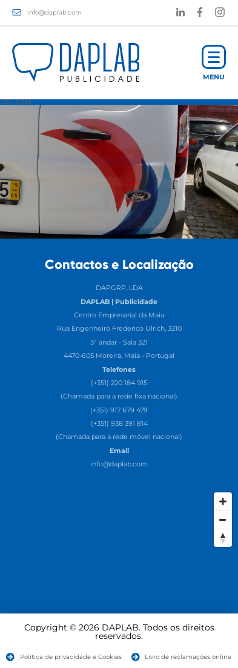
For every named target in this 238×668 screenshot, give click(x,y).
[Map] (119, 577)
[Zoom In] (223, 501)
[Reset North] (223, 538)
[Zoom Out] (223, 520)
